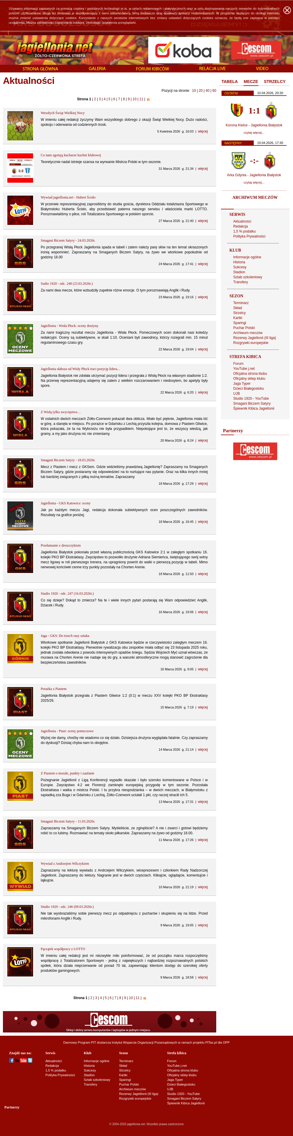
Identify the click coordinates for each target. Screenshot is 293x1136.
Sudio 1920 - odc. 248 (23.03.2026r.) (67, 284)
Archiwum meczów (248, 333)
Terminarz (241, 303)
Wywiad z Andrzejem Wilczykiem (65, 864)
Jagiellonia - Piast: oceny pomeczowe (67, 731)
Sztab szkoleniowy (247, 277)
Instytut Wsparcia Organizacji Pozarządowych (144, 1042)
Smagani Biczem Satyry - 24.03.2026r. (68, 240)
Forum (238, 364)
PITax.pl (211, 1042)
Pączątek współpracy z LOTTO (63, 949)
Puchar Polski (244, 328)
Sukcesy (239, 267)
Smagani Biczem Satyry (251, 403)
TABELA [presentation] (230, 81)
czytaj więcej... (254, 132)
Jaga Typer (242, 384)
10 (194, 91)
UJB (236, 393)
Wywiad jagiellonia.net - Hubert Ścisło (68, 197)
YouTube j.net (244, 369)
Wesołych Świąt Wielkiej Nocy (63, 113)
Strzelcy (239, 313)
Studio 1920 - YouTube (251, 398)
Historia (239, 262)
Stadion (239, 272)
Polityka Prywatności (249, 236)
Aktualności (242, 221)
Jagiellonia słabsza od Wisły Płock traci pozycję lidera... (80, 369)
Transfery (240, 282)
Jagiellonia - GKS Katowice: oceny (66, 503)
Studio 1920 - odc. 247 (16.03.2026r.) (67, 593)
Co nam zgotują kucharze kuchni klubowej (71, 155)
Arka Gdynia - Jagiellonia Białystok (254, 175)
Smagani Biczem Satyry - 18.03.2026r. (68, 460)
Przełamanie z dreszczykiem (61, 545)
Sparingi (239, 323)
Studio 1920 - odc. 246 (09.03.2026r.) (67, 907)
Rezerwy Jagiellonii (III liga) (254, 338)
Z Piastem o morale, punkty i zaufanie (67, 773)
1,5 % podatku (244, 231)
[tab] (229, 81)
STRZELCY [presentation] (275, 81)
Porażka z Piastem (54, 689)
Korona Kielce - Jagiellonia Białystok (254, 125)
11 (141, 99)
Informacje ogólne (247, 257)
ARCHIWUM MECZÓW (254, 197)
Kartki (237, 318)
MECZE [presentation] (251, 81)
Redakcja (240, 226)
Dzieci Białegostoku (248, 388)
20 (200, 91)
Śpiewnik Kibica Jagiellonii (253, 408)
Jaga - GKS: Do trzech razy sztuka (65, 636)
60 (214, 91)
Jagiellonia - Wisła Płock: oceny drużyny (69, 326)
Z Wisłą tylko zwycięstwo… (61, 412)
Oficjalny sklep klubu (249, 379)
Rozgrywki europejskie (250, 343)
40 (207, 91)
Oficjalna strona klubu (250, 374)
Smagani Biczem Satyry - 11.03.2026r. (68, 821)
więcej (203, 131)
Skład (237, 308)
